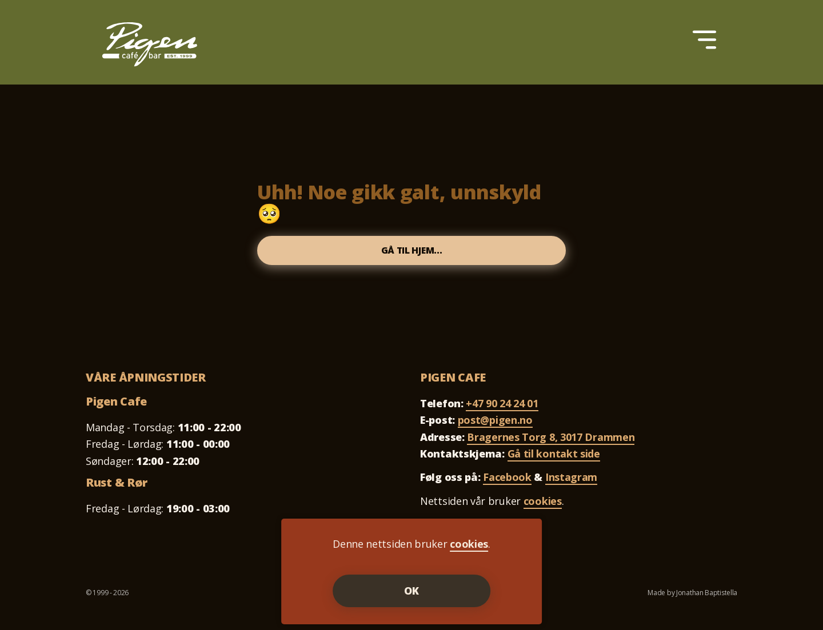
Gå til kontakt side (554, 457)
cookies (543, 504)
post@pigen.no (495, 423)
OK (411, 590)
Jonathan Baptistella (706, 596)
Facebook (507, 480)
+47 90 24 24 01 (502, 407)
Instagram (571, 480)
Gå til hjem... (411, 252)
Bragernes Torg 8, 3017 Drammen (550, 440)
